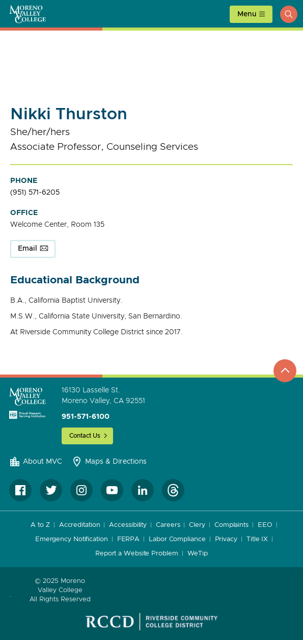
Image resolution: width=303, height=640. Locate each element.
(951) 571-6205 (35, 192)
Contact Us (84, 436)
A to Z (40, 525)
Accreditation (79, 525)
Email (27, 248)
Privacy (226, 539)
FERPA (128, 539)
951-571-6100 (85, 416)
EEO (265, 525)
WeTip (197, 553)
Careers (168, 525)
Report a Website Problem (136, 553)
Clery (197, 525)
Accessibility (128, 525)
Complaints (231, 525)
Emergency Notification (71, 539)
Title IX (257, 539)
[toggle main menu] (251, 14)
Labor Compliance (177, 539)
